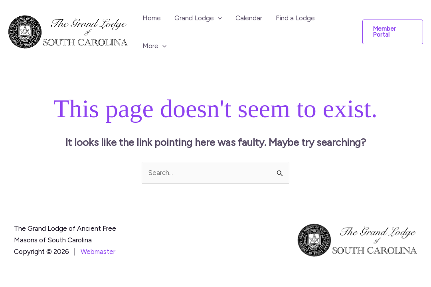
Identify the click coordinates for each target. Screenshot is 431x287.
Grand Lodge (198, 18)
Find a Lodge (295, 18)
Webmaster (98, 252)
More (154, 46)
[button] (218, 18)
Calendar (248, 18)
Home (151, 18)
